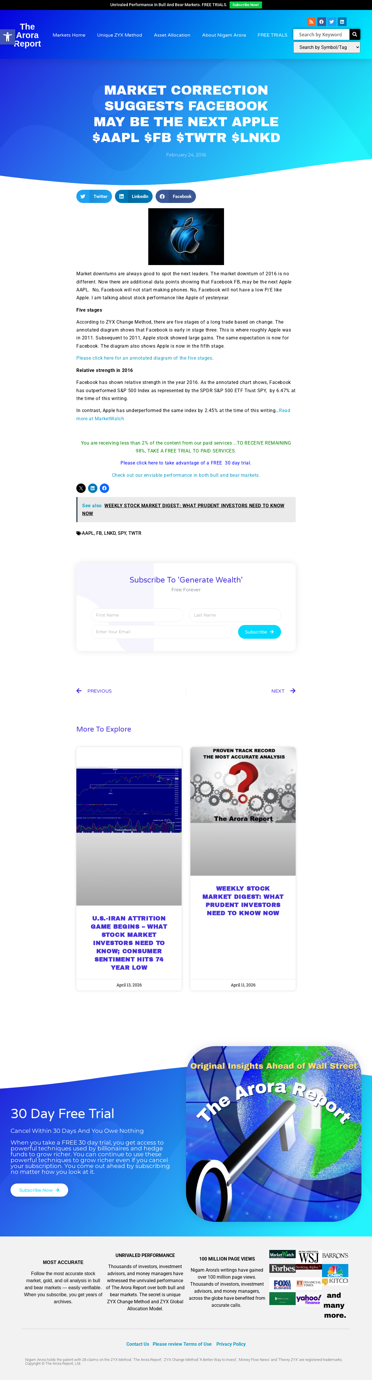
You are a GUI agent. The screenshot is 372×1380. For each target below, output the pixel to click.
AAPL (88, 533)
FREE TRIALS (272, 35)
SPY (122, 533)
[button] (94, 196)
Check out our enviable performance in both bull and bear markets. (186, 475)
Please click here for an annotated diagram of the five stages (144, 358)
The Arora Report (27, 35)
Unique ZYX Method (119, 35)
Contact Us (137, 1344)
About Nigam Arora (224, 35)
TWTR (134, 533)
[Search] (354, 34)
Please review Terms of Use (182, 1344)
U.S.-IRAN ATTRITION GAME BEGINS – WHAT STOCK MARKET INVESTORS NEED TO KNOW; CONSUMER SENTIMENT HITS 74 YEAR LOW (129, 943)
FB (99, 533)
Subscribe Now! (245, 5)
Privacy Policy (231, 1344)
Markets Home (69, 35)
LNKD (110, 533)
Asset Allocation (172, 35)
